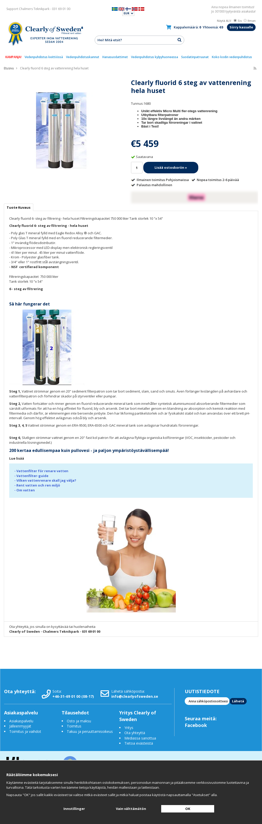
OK (187, 808)
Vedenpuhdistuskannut (82, 57)
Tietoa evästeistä (138, 743)
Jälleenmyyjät (20, 726)
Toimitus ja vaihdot (25, 731)
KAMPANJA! (13, 57)
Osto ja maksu (79, 721)
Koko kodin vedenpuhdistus (232, 57)
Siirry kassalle (241, 27)
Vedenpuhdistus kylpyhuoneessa (154, 57)
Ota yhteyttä (134, 732)
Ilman (250, 21)
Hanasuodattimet (115, 57)
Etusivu (9, 68)
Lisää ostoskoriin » (171, 167)
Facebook (196, 725)
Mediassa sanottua (140, 738)
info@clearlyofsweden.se (134, 696)
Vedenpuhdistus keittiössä (44, 57)
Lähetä (238, 701)
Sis (238, 21)
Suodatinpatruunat (195, 57)
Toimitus (74, 726)
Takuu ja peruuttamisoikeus (90, 731)
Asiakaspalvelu (21, 721)
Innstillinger (74, 808)
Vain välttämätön (131, 808)
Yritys (128, 727)
